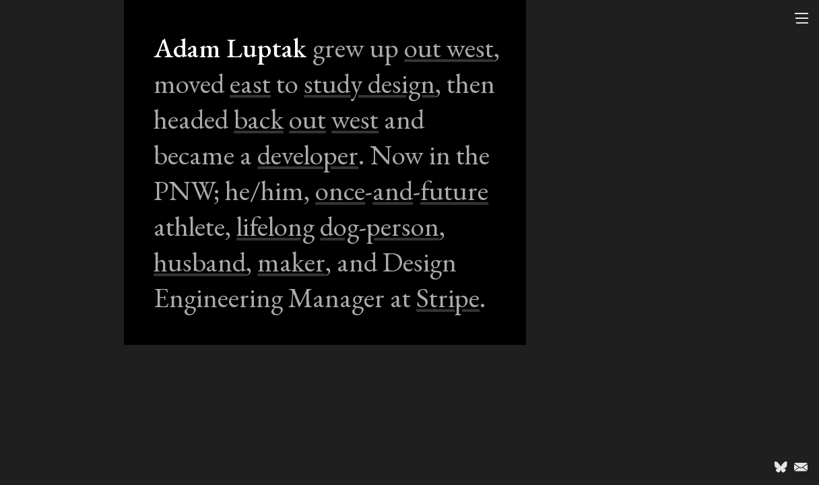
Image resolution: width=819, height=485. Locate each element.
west (355, 119)
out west (449, 47)
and (392, 190)
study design (369, 83)
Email (801, 467)
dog (339, 226)
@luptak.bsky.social (781, 467)
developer (307, 154)
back (259, 119)
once (340, 190)
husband (200, 262)
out (307, 119)
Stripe (448, 297)
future (454, 190)
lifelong (275, 226)
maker (291, 262)
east (250, 83)
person (402, 226)
